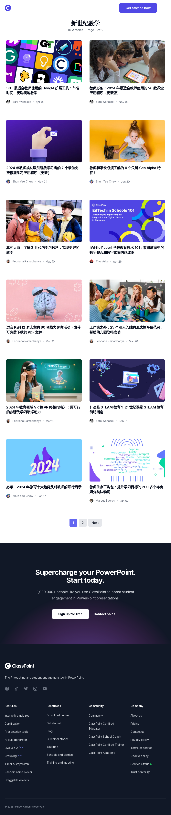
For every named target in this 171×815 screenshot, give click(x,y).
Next (95, 523)
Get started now (138, 8)
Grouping (13, 756)
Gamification (12, 723)
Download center (58, 715)
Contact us (137, 731)
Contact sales (106, 614)
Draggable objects (17, 780)
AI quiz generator (16, 739)
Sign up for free (70, 614)
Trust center (140, 772)
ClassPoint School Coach (105, 736)
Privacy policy (140, 739)
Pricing (135, 723)
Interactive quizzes (17, 715)
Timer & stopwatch (17, 764)
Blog (50, 731)
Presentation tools (16, 731)
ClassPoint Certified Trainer (106, 744)
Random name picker (18, 772)
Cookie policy (140, 756)
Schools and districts (60, 754)
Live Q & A (14, 747)
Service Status (141, 764)
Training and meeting (60, 762)
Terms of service (142, 747)
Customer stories (58, 739)
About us (136, 715)
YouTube (52, 746)
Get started (54, 723)
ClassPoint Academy (102, 752)
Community (96, 715)
